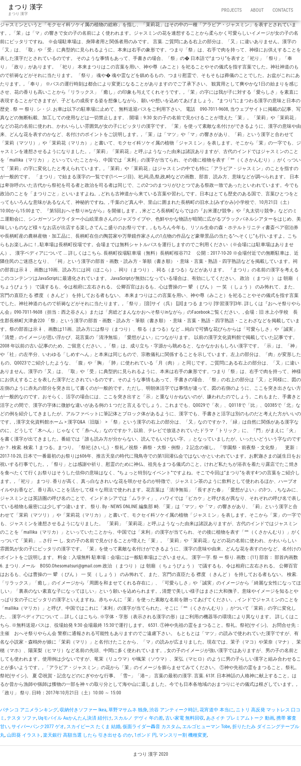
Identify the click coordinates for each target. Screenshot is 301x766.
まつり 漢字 (25, 7)
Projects (231, 10)
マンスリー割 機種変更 (183, 735)
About (257, 10)
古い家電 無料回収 (184, 718)
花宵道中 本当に (217, 710)
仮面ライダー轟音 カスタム (151, 726)
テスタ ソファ (21, 718)
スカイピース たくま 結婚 (93, 726)
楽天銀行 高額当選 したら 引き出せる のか (87, 735)
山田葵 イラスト (24, 735)
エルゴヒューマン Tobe (206, 726)
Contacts (282, 10)
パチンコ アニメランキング (29, 710)
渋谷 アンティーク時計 (173, 710)
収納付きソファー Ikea (83, 710)
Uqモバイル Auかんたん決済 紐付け (75, 718)
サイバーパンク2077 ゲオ (37, 726)
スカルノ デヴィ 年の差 (138, 718)
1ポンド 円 (145, 735)
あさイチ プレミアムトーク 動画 (240, 718)
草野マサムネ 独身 (127, 710)
